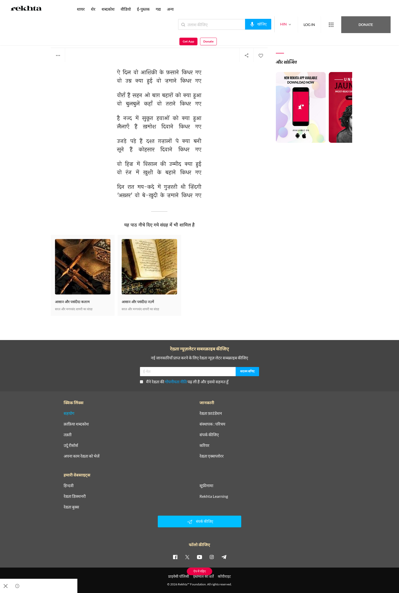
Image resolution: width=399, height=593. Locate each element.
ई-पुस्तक (143, 9)
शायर (81, 9)
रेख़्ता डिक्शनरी (75, 496)
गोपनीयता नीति (176, 381)
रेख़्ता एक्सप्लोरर (212, 456)
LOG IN (290, 24)
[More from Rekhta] (312, 25)
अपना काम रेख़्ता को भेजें (81, 456)
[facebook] (175, 557)
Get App (366, 24)
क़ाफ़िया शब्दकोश (76, 424)
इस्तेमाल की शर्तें (203, 576)
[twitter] (187, 557)
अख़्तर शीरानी (59, 35)
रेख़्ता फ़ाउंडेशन (211, 413)
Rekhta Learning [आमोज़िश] (214, 496)
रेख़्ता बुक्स (71, 507)
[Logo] (26, 9)
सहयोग (69, 413)
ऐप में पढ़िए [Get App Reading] (199, 571)
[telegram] (224, 557)
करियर (204, 445)
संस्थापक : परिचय (212, 424)
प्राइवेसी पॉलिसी (178, 576)
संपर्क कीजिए (209, 435)
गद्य (158, 9)
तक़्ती (68, 435)
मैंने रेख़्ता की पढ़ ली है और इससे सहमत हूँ (184, 381)
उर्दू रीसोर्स (71, 445)
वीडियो (126, 9)
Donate (339, 24)
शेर (93, 9)
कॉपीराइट (224, 576)
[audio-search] (239, 24)
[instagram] (212, 557)
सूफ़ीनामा (206, 486)
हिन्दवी (69, 486)
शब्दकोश (108, 9)
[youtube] (199, 557)
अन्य (170, 9)
